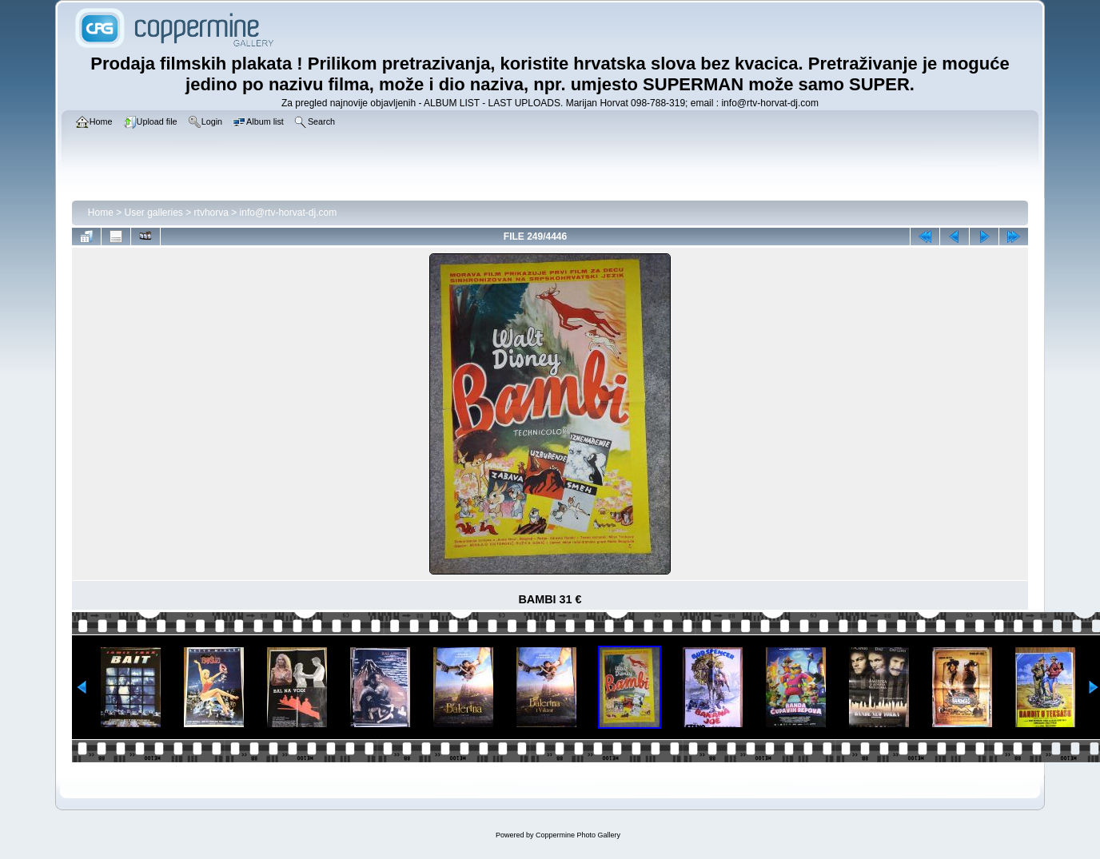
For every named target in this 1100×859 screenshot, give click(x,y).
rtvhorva (211, 212)
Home (101, 212)
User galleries (154, 212)
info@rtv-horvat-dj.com (288, 212)
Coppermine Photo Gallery (578, 835)
